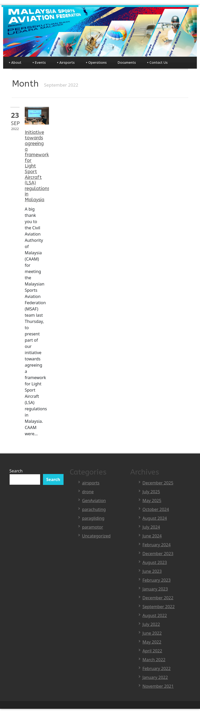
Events (39, 63)
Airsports (66, 63)
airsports (90, 483)
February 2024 (156, 545)
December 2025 (157, 483)
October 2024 (155, 509)
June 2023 (152, 571)
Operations (96, 63)
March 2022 (153, 660)
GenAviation (94, 500)
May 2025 (151, 500)
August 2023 (154, 562)
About (15, 63)
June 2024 (152, 536)
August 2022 (154, 615)
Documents (127, 62)
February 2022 (156, 668)
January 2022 (155, 677)
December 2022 (157, 598)
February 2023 (156, 580)
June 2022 (152, 633)
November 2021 (158, 686)
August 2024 (154, 518)
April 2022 (152, 651)
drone (88, 492)
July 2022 (151, 624)
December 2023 (157, 553)
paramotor (92, 527)
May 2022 (151, 642)
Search (16, 471)
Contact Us (157, 63)
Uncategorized (96, 536)
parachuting (94, 509)
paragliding (93, 518)
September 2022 (158, 606)
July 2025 (151, 492)
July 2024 (151, 527)
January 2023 (155, 589)
